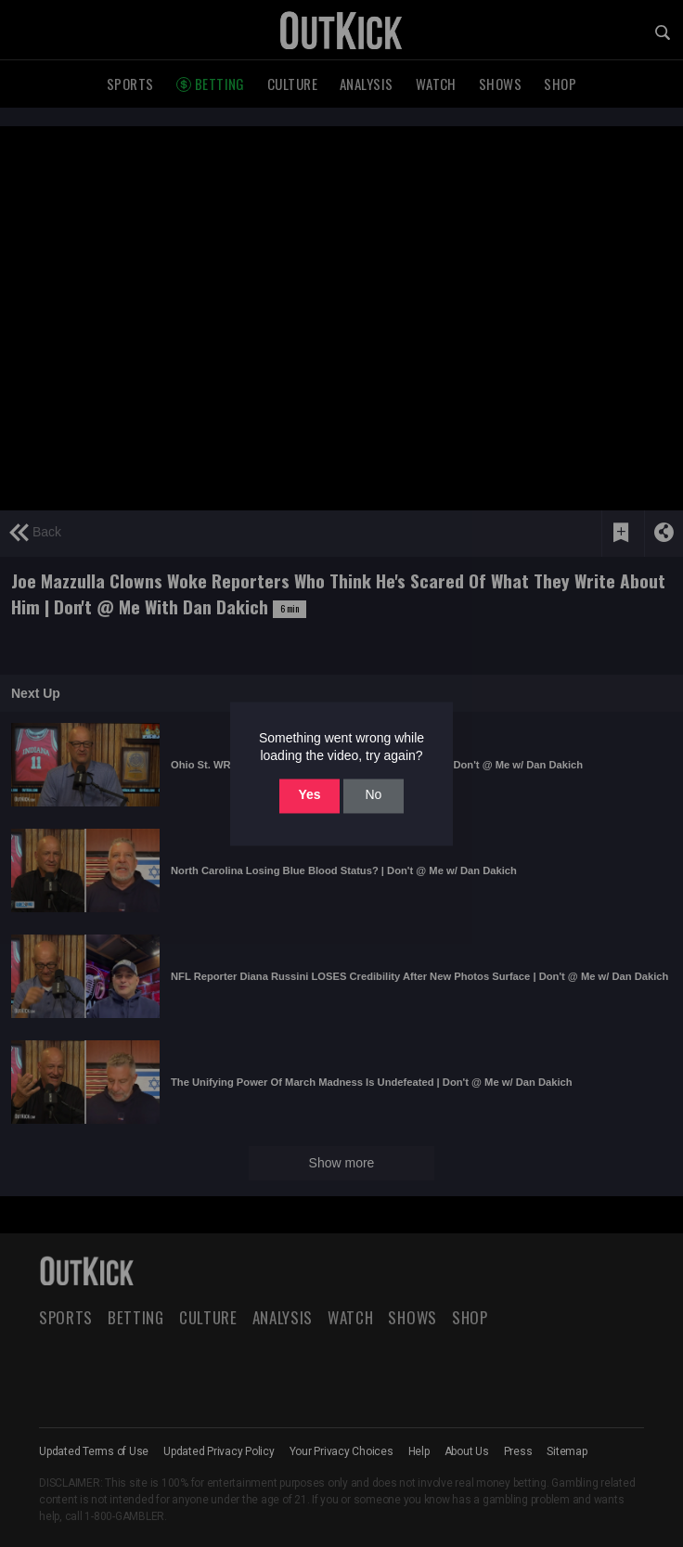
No (373, 795)
